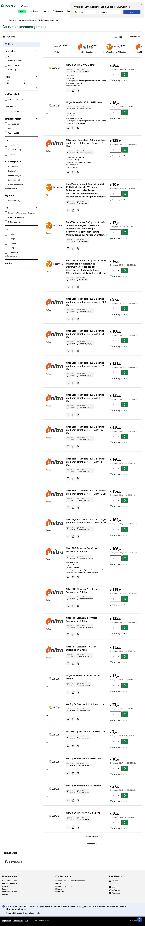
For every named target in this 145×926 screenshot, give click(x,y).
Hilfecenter (59, 889)
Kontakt (58, 883)
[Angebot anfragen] (73, 90)
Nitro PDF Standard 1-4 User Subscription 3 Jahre (81, 648)
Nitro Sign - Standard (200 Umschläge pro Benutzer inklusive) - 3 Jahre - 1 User (86, 397)
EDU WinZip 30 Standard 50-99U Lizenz (86, 731)
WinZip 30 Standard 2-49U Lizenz (83, 785)
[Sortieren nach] (133, 36)
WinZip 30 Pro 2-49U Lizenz (80, 64)
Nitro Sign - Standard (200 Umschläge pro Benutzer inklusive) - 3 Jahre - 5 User (86, 143)
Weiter (131, 12)
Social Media (115, 876)
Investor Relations (9, 891)
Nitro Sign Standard (85, 52)
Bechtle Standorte (9, 883)
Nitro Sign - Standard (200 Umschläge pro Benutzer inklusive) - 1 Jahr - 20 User (86, 429)
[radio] (116, 36)
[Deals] (22, 11)
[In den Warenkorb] (125, 74)
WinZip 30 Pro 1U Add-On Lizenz (83, 812)
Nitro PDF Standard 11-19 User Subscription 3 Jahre (82, 590)
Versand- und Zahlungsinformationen (70, 880)
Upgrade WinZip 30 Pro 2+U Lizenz (84, 102)
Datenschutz (18, 920)
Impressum (6, 920)
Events (5, 894)
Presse (5, 889)
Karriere (5, 886)
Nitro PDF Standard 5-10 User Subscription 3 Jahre (81, 619)
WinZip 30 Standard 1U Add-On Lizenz (86, 704)
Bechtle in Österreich (63, 886)
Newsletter (59, 891)
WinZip (56, 52)
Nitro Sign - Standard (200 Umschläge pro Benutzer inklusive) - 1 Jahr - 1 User (86, 521)
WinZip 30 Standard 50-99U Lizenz (84, 758)
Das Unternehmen (9, 880)
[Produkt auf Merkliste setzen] (68, 90)
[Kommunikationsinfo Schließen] (139, 919)
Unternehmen (9, 876)
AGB (26, 920)
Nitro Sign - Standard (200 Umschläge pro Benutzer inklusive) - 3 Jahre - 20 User (86, 333)
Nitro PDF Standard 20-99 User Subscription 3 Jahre (82, 550)
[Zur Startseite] (8, 9)
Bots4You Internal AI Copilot (114, 52)
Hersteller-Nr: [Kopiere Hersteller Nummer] (83, 70)
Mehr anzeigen (93, 843)
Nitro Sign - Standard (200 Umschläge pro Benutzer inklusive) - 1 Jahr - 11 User (86, 461)
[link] (48, 20)
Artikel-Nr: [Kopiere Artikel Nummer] (70, 70)
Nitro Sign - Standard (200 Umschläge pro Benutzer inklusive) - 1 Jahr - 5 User (86, 492)
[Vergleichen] (78, 90)
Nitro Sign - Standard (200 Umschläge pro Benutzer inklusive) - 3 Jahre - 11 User (86, 366)
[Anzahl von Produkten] (113, 74)
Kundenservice (63, 876)
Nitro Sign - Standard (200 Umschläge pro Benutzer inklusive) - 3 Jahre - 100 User (86, 302)
